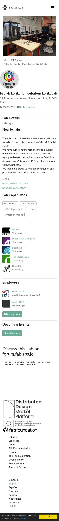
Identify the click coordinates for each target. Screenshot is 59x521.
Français (13, 490)
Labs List (13, 436)
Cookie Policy (16, 459)
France (16, 60)
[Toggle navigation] (52, 7)
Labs (5, 60)
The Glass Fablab (20, 257)
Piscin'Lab (17, 247)
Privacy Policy (16, 463)
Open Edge (17, 266)
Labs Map (14, 440)
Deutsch (13, 479)
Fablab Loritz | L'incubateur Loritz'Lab (26, 63)
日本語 (12, 506)
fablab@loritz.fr (27, 107)
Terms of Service (18, 467)
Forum (12, 451)
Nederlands (15, 498)
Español (13, 487)
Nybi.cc (16, 229)
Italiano (13, 494)
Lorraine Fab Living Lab (23, 238)
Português (14, 502)
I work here (12, 314)
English (13, 483)
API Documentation (20, 448)
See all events (12, 332)
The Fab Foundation (20, 455)
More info (22, 518)
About (12, 444)
